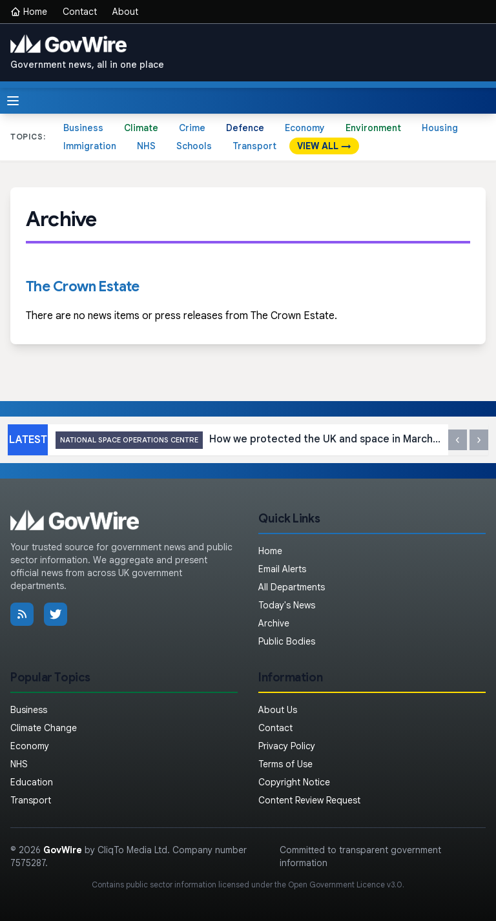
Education (31, 782)
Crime (192, 128)
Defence (245, 128)
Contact (80, 11)
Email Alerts (282, 569)
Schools (194, 146)
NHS (146, 146)
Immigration (89, 146)
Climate (141, 128)
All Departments (291, 587)
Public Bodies (286, 641)
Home (28, 11)
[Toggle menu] (13, 101)
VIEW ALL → (324, 146)
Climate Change (43, 728)
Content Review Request (309, 800)
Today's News (286, 605)
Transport (254, 146)
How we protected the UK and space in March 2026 (248, 440)
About (125, 11)
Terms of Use (285, 764)
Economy (305, 128)
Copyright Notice (294, 782)
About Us (277, 710)
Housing (440, 128)
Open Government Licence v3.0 (345, 884)
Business (83, 128)
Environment (373, 128)
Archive (273, 623)
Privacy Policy (286, 746)
